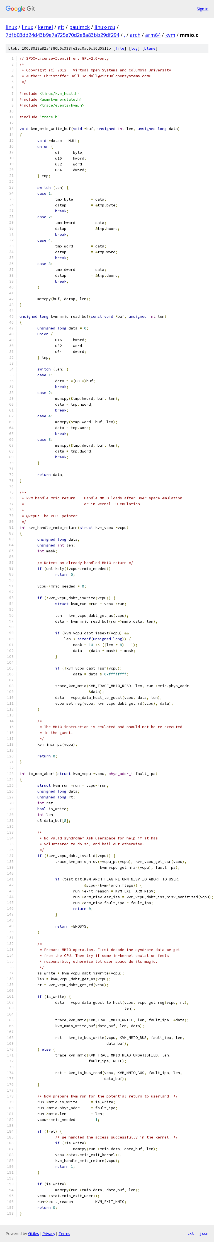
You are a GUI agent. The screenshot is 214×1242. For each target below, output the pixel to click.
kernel (45, 27)
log (134, 48)
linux (11, 27)
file (119, 48)
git (61, 27)
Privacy (48, 1233)
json (204, 1233)
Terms (64, 1233)
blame (149, 48)
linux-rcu (104, 27)
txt (190, 1233)
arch (135, 35)
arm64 (152, 35)
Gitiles (33, 1233)
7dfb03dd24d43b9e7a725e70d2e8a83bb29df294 (62, 35)
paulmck (79, 27)
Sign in (202, 8)
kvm (170, 35)
